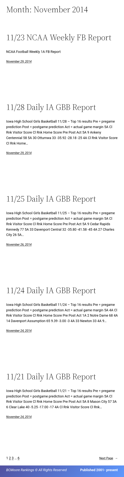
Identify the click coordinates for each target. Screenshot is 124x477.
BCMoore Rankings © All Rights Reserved (36, 470)
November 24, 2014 (19, 330)
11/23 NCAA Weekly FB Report (58, 37)
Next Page (108, 458)
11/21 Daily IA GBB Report (51, 376)
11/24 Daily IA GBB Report (51, 290)
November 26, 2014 (19, 244)
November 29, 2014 (19, 61)
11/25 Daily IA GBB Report (51, 199)
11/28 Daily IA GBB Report (51, 107)
